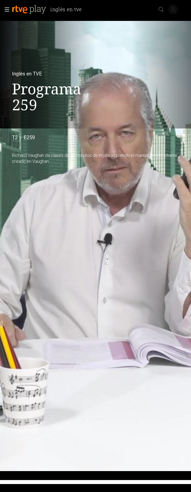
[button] (5, 9)
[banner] (49, 9)
